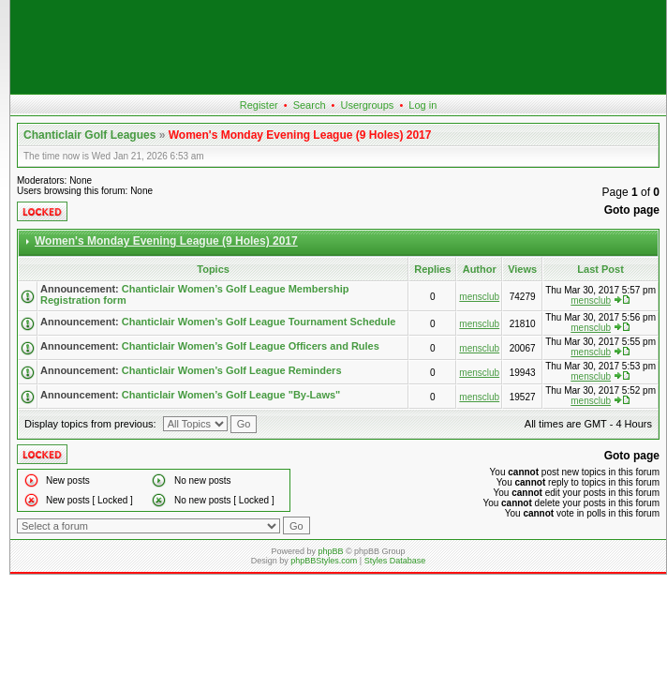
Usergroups (366, 105)
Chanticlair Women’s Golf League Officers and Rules (250, 346)
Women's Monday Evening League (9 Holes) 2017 (300, 135)
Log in (422, 105)
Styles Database (395, 560)
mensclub (479, 297)
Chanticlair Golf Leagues (89, 135)
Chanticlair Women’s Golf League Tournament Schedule (259, 321)
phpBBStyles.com (323, 560)
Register (259, 105)
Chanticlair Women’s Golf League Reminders (232, 370)
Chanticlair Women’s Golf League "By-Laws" (231, 394)
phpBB (330, 551)
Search (309, 105)
